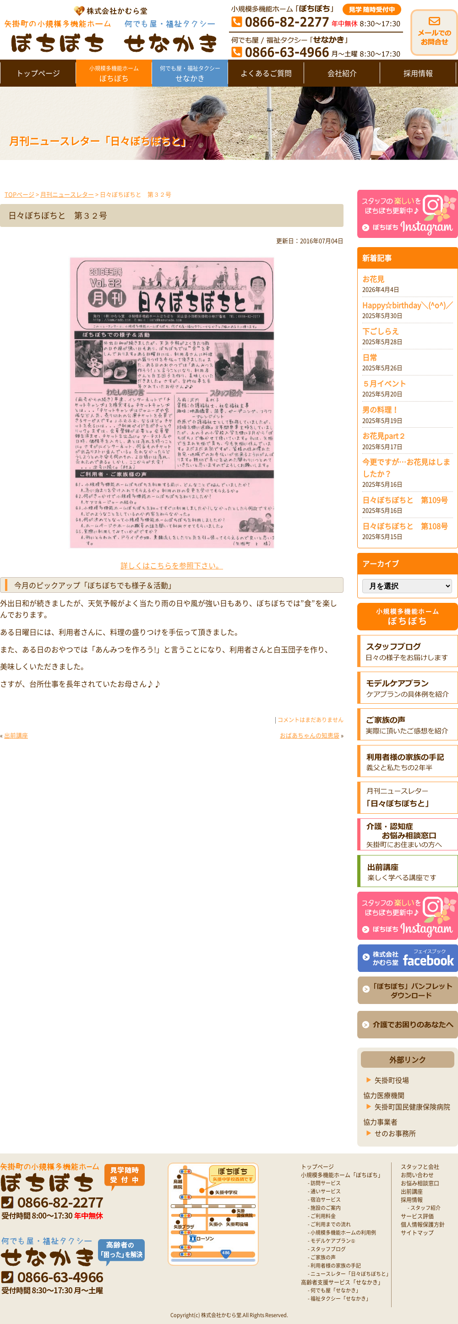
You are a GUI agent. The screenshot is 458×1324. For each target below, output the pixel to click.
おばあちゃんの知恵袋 (309, 735)
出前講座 (16, 735)
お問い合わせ (417, 1175)
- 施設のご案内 (324, 1208)
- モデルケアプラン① (331, 1241)
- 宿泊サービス (324, 1199)
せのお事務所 (395, 1133)
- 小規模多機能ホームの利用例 (342, 1232)
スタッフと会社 (420, 1167)
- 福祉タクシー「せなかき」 (339, 1298)
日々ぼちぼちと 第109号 (405, 499)
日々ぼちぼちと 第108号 (405, 525)
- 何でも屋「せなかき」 (334, 1290)
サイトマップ (417, 1233)
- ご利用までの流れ (329, 1224)
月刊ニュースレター (67, 194)
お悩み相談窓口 (420, 1183)
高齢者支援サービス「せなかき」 (342, 1282)
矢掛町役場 (392, 1080)
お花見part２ (384, 435)
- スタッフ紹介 (424, 1208)
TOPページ (19, 194)
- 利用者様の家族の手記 (334, 1265)
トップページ (38, 72)
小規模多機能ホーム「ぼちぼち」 (342, 1175)
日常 (369, 357)
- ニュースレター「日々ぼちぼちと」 (349, 1274)
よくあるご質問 (266, 72)
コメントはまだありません (311, 720)
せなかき (190, 73)
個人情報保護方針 (423, 1224)
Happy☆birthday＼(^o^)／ (407, 304)
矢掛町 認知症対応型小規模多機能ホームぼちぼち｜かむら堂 (108, 29)
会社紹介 (342, 72)
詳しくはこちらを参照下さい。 (171, 565)
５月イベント (384, 383)
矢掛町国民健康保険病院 (412, 1107)
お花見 (373, 278)
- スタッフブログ (327, 1249)
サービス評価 (417, 1216)
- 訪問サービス (324, 1183)
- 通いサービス (324, 1191)
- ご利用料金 (322, 1216)
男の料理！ (380, 409)
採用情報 (418, 72)
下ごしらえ (380, 331)
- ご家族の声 (322, 1257)
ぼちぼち (114, 73)
